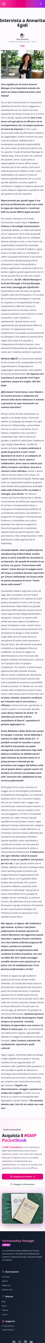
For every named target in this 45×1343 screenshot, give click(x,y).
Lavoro (4, 1314)
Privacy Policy (8, 1326)
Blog (4, 1301)
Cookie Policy (8, 1330)
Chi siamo (6, 1277)
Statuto (5, 1281)
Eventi (4, 1306)
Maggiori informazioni (22, 1184)
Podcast (5, 1310)
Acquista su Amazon (22, 1176)
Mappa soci (6, 1285)
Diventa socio (7, 1289)
